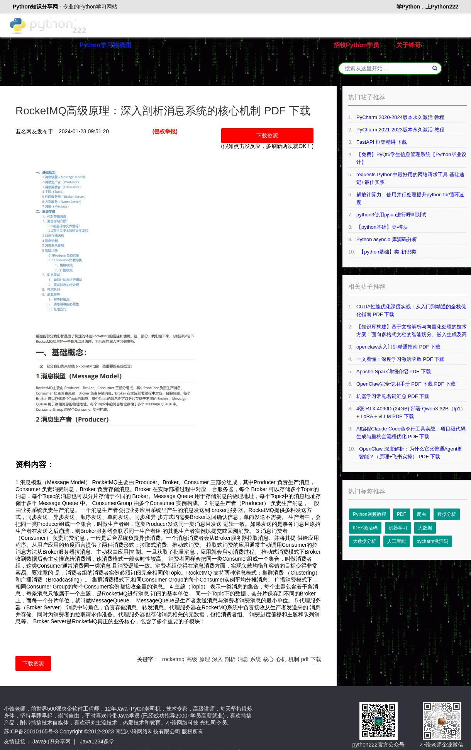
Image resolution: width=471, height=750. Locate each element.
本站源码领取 (235, 45)
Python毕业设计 (294, 45)
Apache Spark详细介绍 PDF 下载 (393, 371)
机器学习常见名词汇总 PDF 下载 (392, 396)
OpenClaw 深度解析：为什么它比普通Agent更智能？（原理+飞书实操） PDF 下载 (410, 452)
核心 (268, 659)
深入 (217, 659)
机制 (293, 659)
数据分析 (446, 514)
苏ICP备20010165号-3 (31, 731)
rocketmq (173, 659)
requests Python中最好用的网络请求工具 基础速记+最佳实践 (410, 178)
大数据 (425, 528)
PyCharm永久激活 (174, 45)
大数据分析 (364, 541)
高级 (191, 659)
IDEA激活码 (365, 528)
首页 (56, 45)
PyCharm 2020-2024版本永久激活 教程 (400, 117)
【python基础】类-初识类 (387, 252)
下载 (315, 659)
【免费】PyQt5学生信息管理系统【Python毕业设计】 (411, 158)
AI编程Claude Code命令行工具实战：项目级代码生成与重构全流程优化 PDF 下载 (411, 432)
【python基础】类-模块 (382, 227)
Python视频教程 (369, 514)
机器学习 (398, 528)
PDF (401, 514)
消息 (242, 659)
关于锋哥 (408, 45)
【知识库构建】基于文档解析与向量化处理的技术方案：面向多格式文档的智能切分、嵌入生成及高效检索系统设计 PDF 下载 (411, 331)
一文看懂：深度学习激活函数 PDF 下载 (400, 359)
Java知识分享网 (51, 741)
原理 (204, 659)
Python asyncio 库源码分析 (386, 239)
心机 (281, 659)
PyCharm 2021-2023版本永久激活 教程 (400, 130)
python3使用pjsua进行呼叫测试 (391, 215)
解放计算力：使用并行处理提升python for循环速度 (410, 198)
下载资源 (267, 136)
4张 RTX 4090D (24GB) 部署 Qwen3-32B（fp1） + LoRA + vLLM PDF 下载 (411, 412)
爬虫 (421, 514)
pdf (304, 659)
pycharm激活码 (432, 541)
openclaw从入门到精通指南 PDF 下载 (398, 347)
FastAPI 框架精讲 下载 (381, 142)
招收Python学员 (356, 45)
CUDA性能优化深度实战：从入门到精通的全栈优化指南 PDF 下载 (411, 310)
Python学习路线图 (105, 45)
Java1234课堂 (97, 741)
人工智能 (396, 541)
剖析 (230, 659)
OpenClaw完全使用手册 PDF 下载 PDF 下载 (406, 384)
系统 (255, 659)
